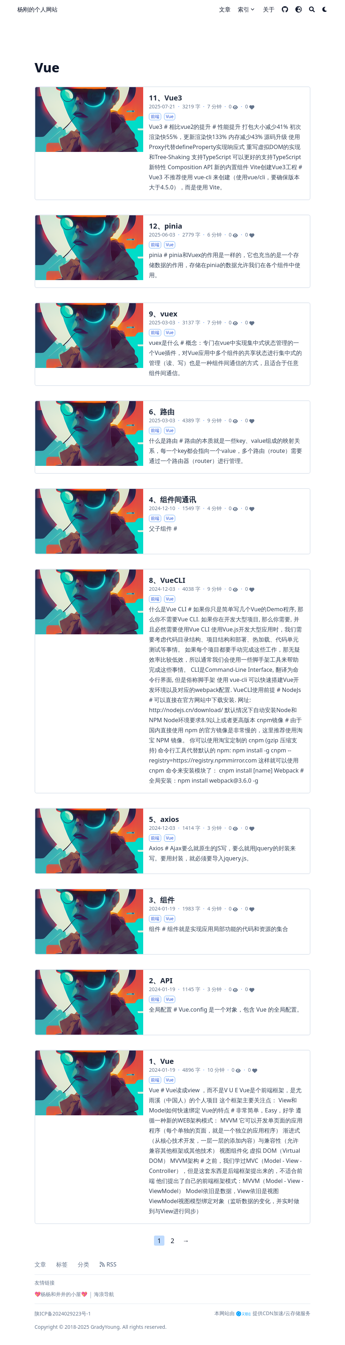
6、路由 (161, 412)
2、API (160, 980)
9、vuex (163, 314)
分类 (83, 1264)
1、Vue (161, 1061)
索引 (243, 9)
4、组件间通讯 (172, 499)
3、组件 (161, 900)
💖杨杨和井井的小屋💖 (61, 1294)
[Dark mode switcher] (325, 9)
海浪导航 (104, 1294)
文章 (40, 1264)
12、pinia (165, 226)
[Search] (312, 9)
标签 (62, 1264)
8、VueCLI (167, 580)
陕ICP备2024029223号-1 (63, 1313)
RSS (108, 1264)
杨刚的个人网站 (37, 9)
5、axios (164, 819)
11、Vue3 (165, 98)
